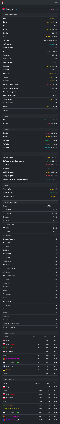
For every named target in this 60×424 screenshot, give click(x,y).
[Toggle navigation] (56, 2)
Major (10, 344)
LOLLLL (5, 373)
